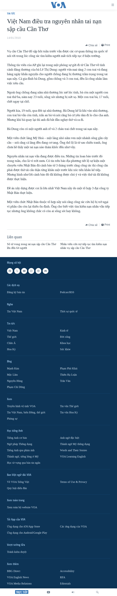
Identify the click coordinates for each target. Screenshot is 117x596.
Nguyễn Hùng (15, 381)
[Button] (91, 45)
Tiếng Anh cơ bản (17, 438)
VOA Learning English (73, 456)
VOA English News (18, 577)
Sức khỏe (65, 349)
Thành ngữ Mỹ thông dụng (75, 444)
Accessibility (67, 571)
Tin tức (11, 13)
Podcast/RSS (67, 292)
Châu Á (11, 343)
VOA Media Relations (19, 583)
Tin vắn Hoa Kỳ (69, 412)
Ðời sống (65, 337)
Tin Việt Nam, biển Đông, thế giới (26, 412)
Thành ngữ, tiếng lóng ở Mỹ (23, 456)
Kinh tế (64, 330)
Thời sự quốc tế (69, 311)
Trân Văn (65, 381)
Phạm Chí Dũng (16, 387)
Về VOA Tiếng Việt (18, 482)
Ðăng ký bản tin (16, 292)
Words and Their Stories (73, 450)
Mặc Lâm (12, 374)
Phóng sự (12, 418)
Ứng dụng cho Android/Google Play (27, 533)
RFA (62, 577)
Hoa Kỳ (11, 349)
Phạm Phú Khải (68, 368)
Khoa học (65, 343)
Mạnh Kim (13, 368)
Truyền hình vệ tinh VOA (21, 406)
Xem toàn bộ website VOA (22, 507)
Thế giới (11, 337)
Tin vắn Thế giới (69, 406)
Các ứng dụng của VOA (73, 526)
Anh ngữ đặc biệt (69, 438)
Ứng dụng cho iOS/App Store (23, 526)
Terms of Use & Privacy (73, 482)
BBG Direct (13, 571)
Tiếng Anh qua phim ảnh (20, 450)
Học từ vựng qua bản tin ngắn (23, 463)
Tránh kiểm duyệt (17, 552)
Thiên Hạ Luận (68, 374)
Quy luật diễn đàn (17, 488)
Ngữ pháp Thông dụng (19, 444)
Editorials (65, 583)
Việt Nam (12, 330)
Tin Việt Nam (14, 311)
